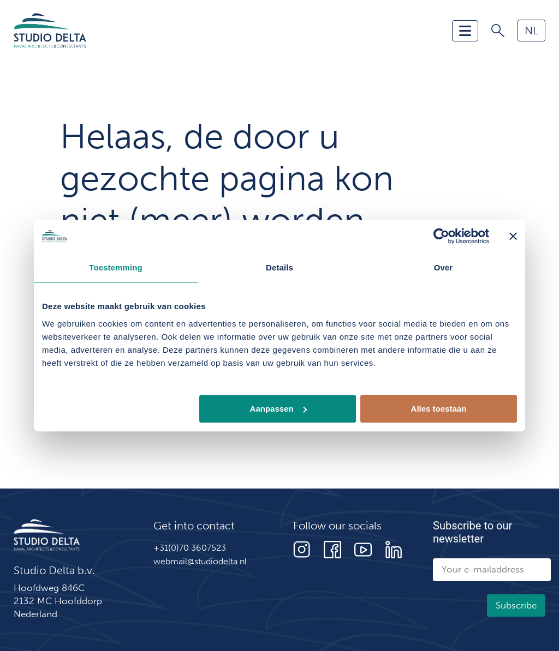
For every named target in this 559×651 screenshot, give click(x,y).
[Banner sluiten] (513, 236)
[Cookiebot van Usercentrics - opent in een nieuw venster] (441, 236)
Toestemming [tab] (115, 267)
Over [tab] (443, 267)
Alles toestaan (439, 408)
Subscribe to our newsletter (472, 532)
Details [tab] (279, 267)
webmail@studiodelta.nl (200, 561)
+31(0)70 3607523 (189, 547)
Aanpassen (278, 408)
